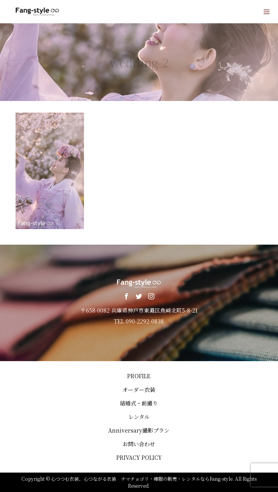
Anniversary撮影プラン (139, 430)
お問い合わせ (138, 444)
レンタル (139, 417)
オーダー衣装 (138, 389)
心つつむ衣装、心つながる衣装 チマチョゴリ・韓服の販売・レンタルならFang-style (142, 478)
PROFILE (138, 376)
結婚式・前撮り (139, 403)
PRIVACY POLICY (139, 457)
